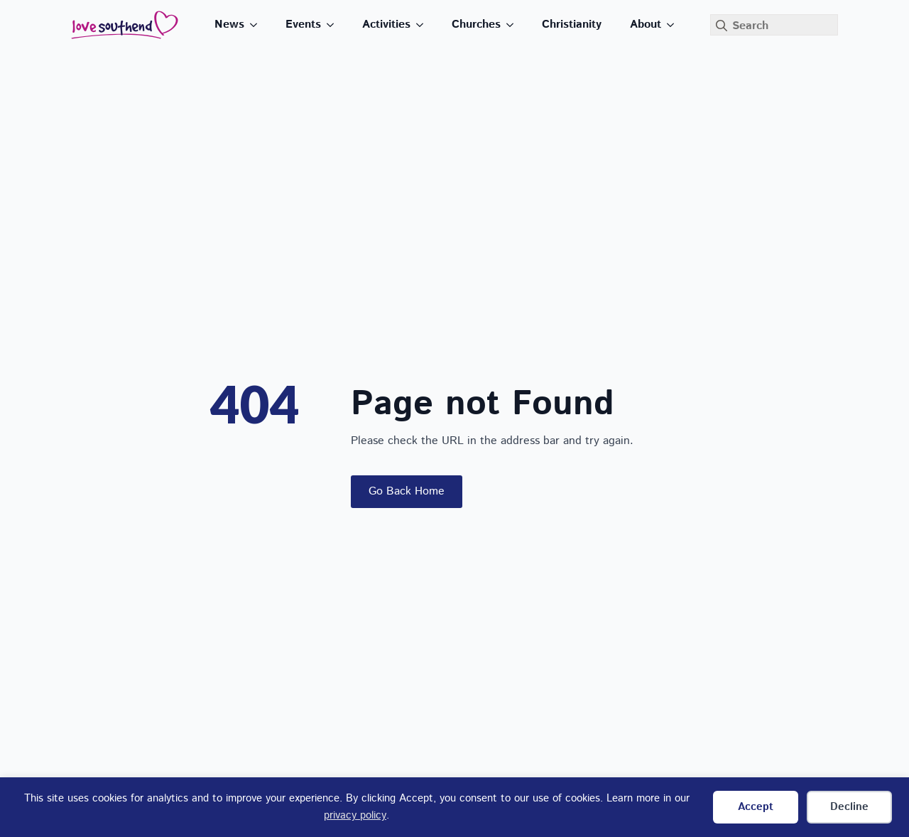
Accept (755, 806)
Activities (386, 24)
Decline (849, 806)
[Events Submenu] (334, 25)
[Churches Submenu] (514, 25)
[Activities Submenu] (423, 25)
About (645, 24)
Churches (476, 24)
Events (303, 24)
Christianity (572, 24)
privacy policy (355, 815)
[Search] (721, 25)
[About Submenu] (674, 25)
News (229, 24)
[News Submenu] (257, 25)
